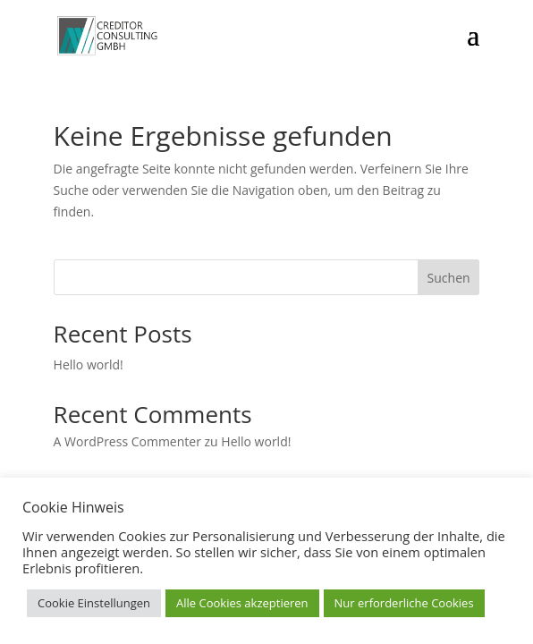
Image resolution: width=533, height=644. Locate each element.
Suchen (448, 277)
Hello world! (88, 364)
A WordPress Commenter (127, 441)
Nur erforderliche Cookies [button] (404, 603)
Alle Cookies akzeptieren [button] (242, 603)
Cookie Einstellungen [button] (94, 603)
